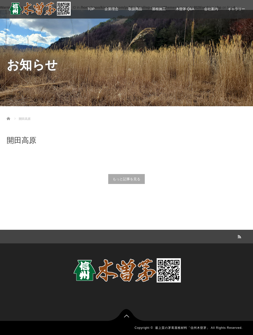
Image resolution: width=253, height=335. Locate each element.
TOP (91, 9)
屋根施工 (159, 9)
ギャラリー (236, 9)
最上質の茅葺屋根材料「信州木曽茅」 (182, 328)
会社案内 (211, 9)
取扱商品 (135, 9)
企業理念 (111, 9)
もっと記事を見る (126, 179)
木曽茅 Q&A (185, 9)
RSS (239, 236)
